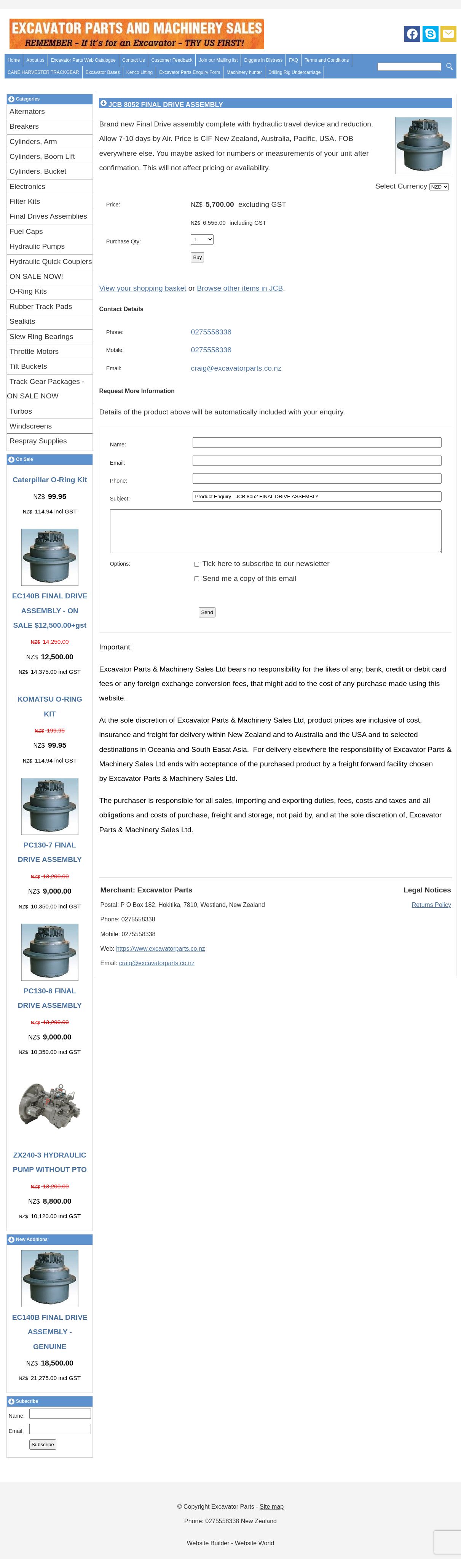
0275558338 (211, 332)
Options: (120, 572)
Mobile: (115, 350)
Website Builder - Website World (230, 1543)
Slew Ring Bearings (41, 337)
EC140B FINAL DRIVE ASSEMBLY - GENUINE (50, 1332)
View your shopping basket (142, 288)
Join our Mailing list (218, 60)
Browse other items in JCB (240, 288)
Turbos (21, 411)
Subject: (120, 499)
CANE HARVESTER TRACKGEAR (43, 72)
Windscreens (31, 426)
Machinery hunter (244, 72)
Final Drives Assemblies (48, 216)
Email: (16, 1431)
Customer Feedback (171, 60)
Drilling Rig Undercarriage (294, 72)
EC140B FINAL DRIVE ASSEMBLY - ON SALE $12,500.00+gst (50, 610)
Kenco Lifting (139, 72)
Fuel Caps (26, 231)
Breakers (24, 126)
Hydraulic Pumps (37, 246)
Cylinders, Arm (33, 142)
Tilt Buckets (28, 366)
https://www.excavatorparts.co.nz (160, 956)
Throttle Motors (34, 351)
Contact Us (133, 60)
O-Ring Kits (28, 291)
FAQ (293, 60)
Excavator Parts (232, 1506)
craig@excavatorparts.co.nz (236, 368)
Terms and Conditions (327, 60)
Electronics (27, 186)
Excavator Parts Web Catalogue (83, 60)
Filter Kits (25, 201)
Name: (17, 1416)
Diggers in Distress (263, 60)
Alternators (27, 111)
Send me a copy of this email (245, 586)
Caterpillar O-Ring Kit (50, 480)
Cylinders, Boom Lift (42, 156)
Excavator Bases (103, 72)
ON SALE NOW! (36, 276)
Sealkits (22, 321)
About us (35, 60)
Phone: (115, 332)
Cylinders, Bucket (38, 171)
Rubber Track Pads (41, 306)
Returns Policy (431, 913)
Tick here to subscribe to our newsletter (261, 572)
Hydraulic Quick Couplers (51, 261)
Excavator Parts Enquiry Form (189, 72)
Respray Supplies (38, 441)
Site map (272, 1506)
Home (14, 60)
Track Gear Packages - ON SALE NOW (46, 388)
